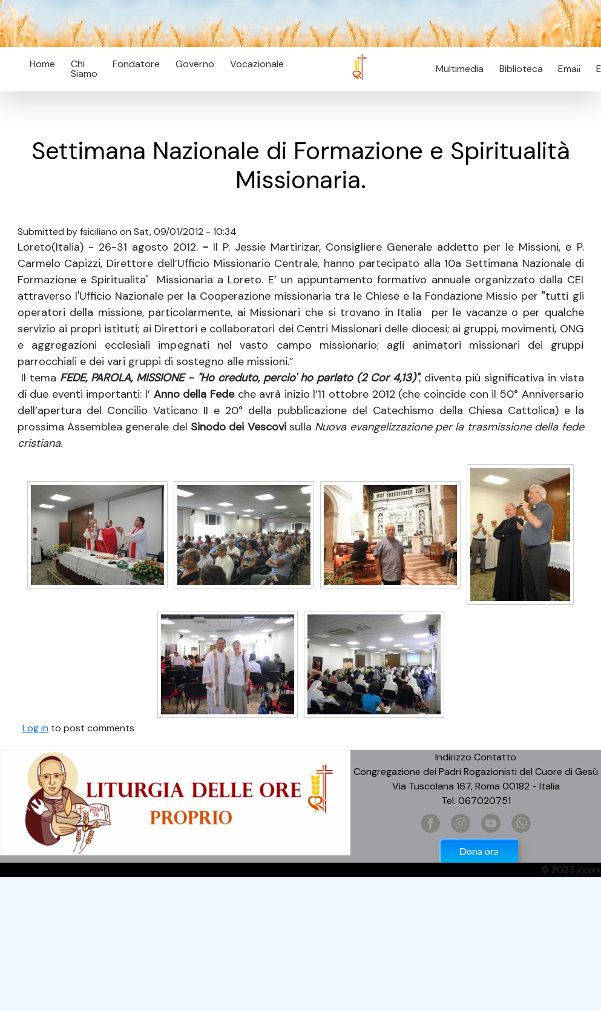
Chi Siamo (84, 69)
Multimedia (460, 68)
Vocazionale (257, 64)
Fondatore (136, 64)
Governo (195, 64)
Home (42, 64)
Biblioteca (521, 68)
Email (566, 68)
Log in (35, 728)
